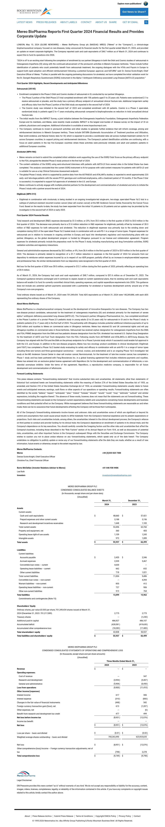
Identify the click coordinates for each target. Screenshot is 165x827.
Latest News (24, 22)
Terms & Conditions (84, 816)
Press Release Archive (42, 816)
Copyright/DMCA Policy (105, 816)
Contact (86, 22)
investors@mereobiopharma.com (116, 475)
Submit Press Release (63, 816)
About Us (101, 22)
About (27, 816)
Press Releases (46, 22)
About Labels (68, 22)
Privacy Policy (125, 816)
